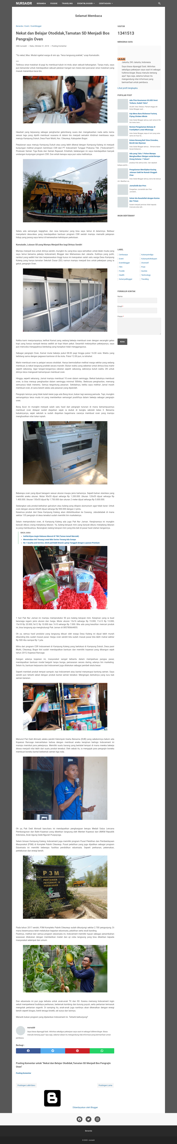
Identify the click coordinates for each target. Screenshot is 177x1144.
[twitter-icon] (88, 1119)
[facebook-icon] (79, 1119)
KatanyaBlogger (125, 279)
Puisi (143, 267)
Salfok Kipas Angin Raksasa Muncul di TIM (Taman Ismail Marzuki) (51, 536)
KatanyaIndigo (147, 255)
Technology (146, 275)
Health (121, 275)
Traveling (67, 3)
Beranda (41, 3)
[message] (139, 326)
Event (121, 259)
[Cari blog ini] (159, 3)
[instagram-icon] (97, 1119)
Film (120, 267)
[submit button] (122, 342)
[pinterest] (77, 1050)
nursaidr (24, 3)
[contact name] (137, 300)
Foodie (54, 3)
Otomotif (145, 263)
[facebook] (28, 1050)
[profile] (122, 53)
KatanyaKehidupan (149, 259)
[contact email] (137, 310)
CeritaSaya (105, 3)
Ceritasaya (123, 255)
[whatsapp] (102, 1050)
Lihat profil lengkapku (128, 88)
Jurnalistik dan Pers (137, 186)
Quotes (144, 271)
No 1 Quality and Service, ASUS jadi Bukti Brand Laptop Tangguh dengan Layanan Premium (61, 543)
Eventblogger (124, 263)
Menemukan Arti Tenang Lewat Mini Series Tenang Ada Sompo (49, 539)
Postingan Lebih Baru (26, 1085)
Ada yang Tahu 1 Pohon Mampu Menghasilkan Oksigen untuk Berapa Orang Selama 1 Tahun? (144, 156)
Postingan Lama (105, 1085)
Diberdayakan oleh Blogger (65, 1107)
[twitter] (52, 1050)
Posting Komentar (59, 46)
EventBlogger (85, 3)
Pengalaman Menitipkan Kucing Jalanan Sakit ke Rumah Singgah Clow (143, 172)
